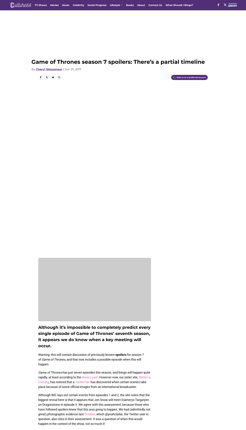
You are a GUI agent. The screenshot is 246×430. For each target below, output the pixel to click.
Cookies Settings (127, 411)
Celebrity (78, 5)
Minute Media (28, 420)
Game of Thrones (60, 374)
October (89, 244)
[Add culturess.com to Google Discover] (189, 77)
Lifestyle (115, 5)
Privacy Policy (93, 405)
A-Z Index (90, 411)
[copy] (59, 77)
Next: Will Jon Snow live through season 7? (67, 344)
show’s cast (90, 207)
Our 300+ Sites (162, 399)
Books (130, 5)
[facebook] (218, 4)
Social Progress (96, 5)
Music (65, 5)
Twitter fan (82, 212)
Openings (90, 399)
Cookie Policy (161, 405)
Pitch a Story (46, 405)
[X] (224, 4)
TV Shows (41, 5)
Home (42, 374)
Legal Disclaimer (197, 405)
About (141, 5)
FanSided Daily (196, 399)
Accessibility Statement (54, 411)
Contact (121, 399)
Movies (54, 5)
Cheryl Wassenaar (49, 69)
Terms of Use (125, 405)
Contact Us (155, 5)
